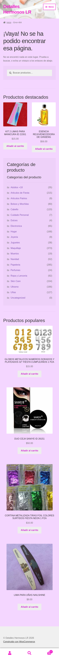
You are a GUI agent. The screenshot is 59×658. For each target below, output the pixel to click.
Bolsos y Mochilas (20, 204)
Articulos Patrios (19, 198)
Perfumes (15, 270)
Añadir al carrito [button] (15, 146)
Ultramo (14, 287)
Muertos (15, 253)
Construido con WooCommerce (19, 641)
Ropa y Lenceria (19, 276)
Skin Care (15, 281)
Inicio (9, 22)
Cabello (14, 209)
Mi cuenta (10, 653)
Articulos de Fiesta (20, 193)
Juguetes (15, 242)
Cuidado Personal (20, 215)
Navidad (15, 259)
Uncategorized (18, 298)
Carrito (46, 651)
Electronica (16, 226)
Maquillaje (16, 248)
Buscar (29, 653)
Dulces (14, 220)
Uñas (13, 292)
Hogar (14, 231)
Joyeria (14, 237)
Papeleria (15, 265)
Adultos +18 (17, 187)
